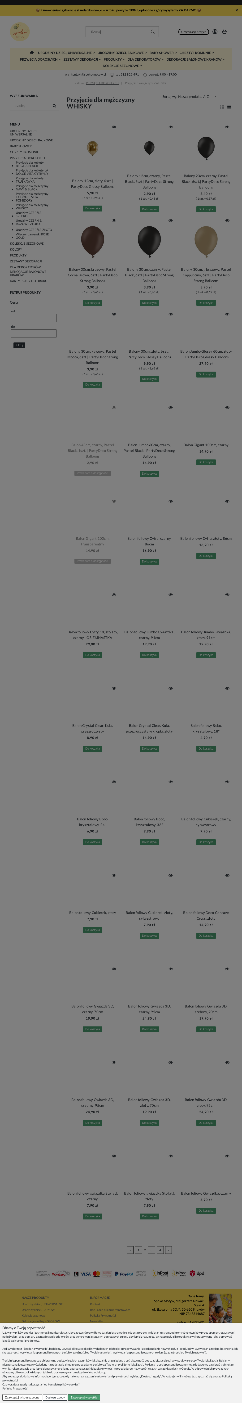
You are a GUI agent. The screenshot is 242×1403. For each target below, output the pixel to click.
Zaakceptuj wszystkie (84, 1397)
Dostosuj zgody (55, 1397)
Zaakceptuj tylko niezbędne (22, 1397)
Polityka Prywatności (15, 1388)
